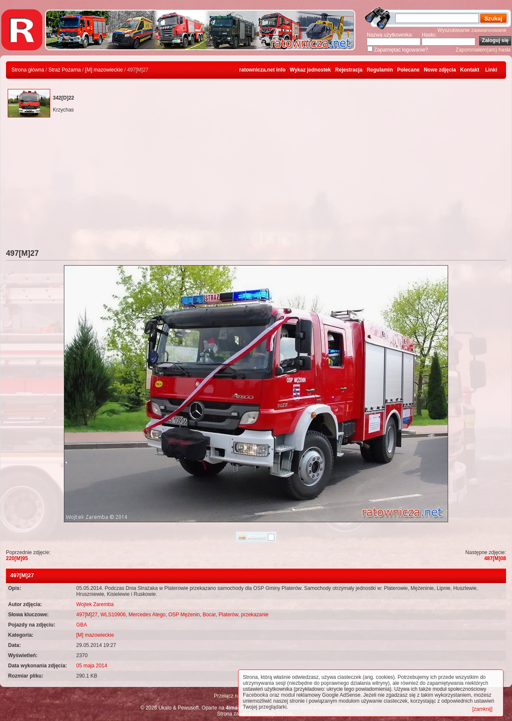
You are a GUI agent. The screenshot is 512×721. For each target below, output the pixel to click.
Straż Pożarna (65, 70)
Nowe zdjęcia (440, 70)
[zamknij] (482, 709)
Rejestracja (348, 70)
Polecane (408, 70)
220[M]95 (17, 558)
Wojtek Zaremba (95, 604)
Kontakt (469, 70)
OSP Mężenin (184, 615)
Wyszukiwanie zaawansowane (471, 30)
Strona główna (28, 70)
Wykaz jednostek (310, 70)
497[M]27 (87, 615)
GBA (81, 625)
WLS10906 (113, 615)
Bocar (209, 615)
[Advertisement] (256, 185)
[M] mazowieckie (104, 70)
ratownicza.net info (262, 70)
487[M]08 (495, 558)
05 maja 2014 (91, 666)
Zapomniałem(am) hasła (483, 50)
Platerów (228, 615)
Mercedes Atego (147, 615)
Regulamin (380, 70)
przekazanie (255, 615)
